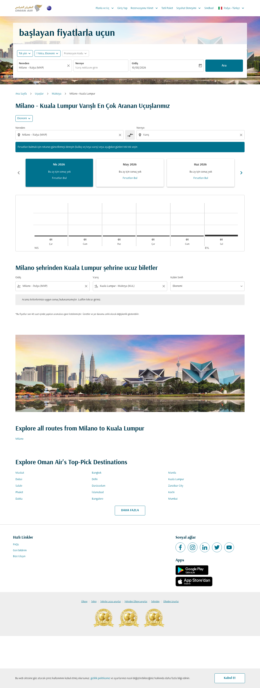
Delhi (95, 479)
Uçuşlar (39, 93)
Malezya (56, 93)
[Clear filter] (85, 286)
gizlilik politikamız (100, 678)
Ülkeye (84, 601)
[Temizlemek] (69, 66)
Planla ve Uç (106, 8)
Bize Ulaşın (19, 556)
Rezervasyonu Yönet (145, 8)
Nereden (24, 63)
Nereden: (20, 127)
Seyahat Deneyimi (189, 8)
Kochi (171, 492)
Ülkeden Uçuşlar (171, 601)
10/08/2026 (139, 67)
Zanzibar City (175, 485)
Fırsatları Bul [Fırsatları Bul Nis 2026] (59, 178)
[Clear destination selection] (241, 135)
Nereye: (140, 127)
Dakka (19, 498)
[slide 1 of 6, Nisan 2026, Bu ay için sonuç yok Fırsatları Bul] (59, 173)
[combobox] (42, 68)
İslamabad (98, 492)
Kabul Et (230, 678)
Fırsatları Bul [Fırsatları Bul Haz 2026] (200, 178)
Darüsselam (98, 485)
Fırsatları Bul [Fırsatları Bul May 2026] (130, 178)
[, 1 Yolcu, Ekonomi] (45, 53)
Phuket (19, 492)
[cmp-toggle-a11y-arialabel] (130, 135)
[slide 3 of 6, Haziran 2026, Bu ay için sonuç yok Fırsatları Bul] (200, 173)
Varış (96, 277)
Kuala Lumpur (176, 479)
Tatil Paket (167, 8)
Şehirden (155, 601)
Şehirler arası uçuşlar (110, 601)
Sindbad (208, 8)
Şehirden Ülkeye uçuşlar (136, 601)
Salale (18, 485)
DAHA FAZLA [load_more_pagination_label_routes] (130, 510)
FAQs (16, 544)
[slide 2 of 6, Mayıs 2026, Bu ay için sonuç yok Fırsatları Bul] (130, 173)
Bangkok (96, 472)
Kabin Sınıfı (176, 277)
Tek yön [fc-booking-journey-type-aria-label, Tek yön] (23, 53)
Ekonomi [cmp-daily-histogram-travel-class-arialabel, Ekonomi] (22, 118)
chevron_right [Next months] (241, 173)
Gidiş (135, 63)
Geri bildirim (20, 550)
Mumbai (173, 498)
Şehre (93, 601)
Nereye (79, 63)
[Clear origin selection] (120, 135)
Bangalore (97, 498)
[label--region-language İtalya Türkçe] (231, 8)
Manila (172, 472)
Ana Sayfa (21, 93)
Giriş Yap (122, 8)
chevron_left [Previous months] (18, 173)
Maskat (19, 472)
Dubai (18, 479)
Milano (19, 438)
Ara (224, 65)
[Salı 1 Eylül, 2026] (221, 235)
